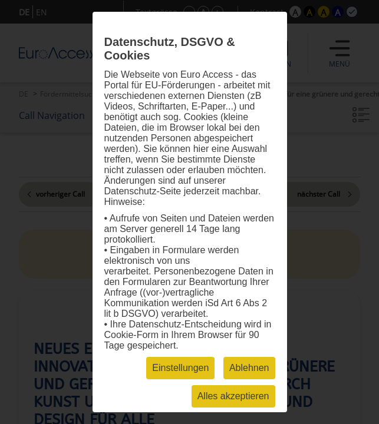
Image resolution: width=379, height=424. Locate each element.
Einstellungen (180, 368)
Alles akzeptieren (233, 396)
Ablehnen (249, 368)
